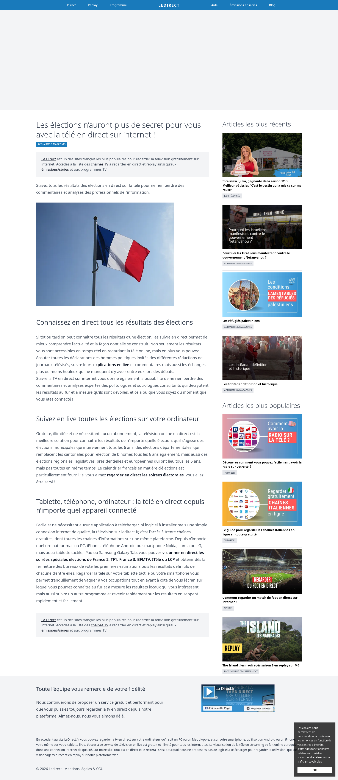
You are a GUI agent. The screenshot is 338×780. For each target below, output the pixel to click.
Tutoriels (230, 472)
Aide (214, 5)
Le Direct (48, 159)
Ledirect (169, 5)
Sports (228, 608)
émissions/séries (55, 169)
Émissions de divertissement (241, 671)
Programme (118, 5)
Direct (71, 5)
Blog (272, 5)
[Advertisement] (169, 60)
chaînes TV (99, 164)
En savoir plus (313, 761)
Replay (93, 5)
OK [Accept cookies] (315, 770)
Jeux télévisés (232, 195)
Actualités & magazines (52, 144)
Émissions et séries (243, 5)
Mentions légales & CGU (83, 768)
